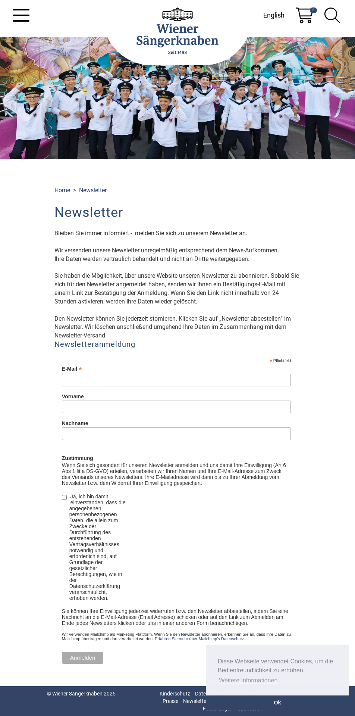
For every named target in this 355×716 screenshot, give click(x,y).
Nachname (75, 423)
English (274, 15)
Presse (170, 701)
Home (62, 190)
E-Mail (72, 369)
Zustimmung (77, 458)
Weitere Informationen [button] (248, 680)
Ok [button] (277, 703)
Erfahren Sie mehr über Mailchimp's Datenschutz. (200, 638)
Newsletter (93, 190)
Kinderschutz (175, 694)
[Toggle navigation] (21, 15)
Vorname (73, 396)
